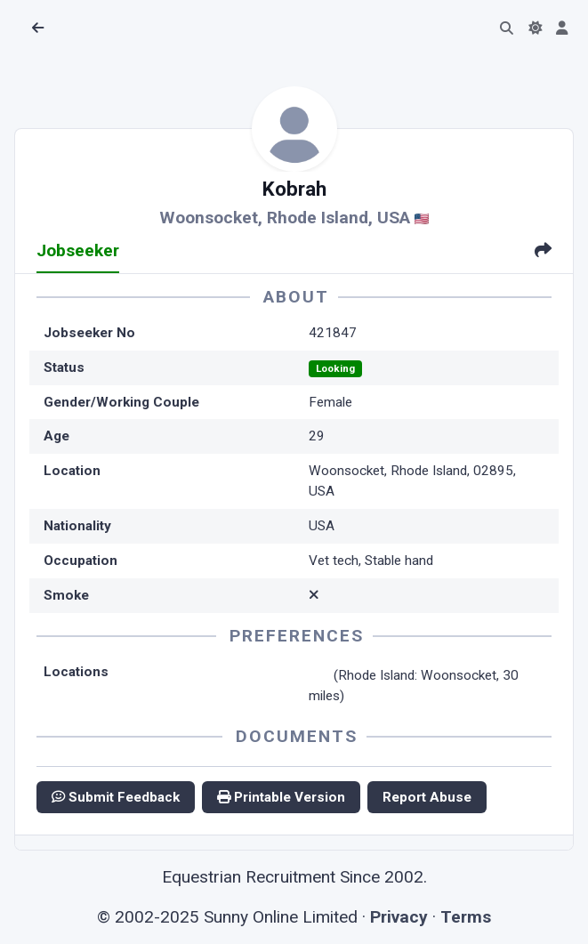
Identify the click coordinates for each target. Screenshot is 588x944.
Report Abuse (427, 797)
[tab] (543, 252)
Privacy (399, 917)
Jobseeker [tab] (77, 250)
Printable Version (281, 797)
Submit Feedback (116, 797)
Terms (465, 917)
